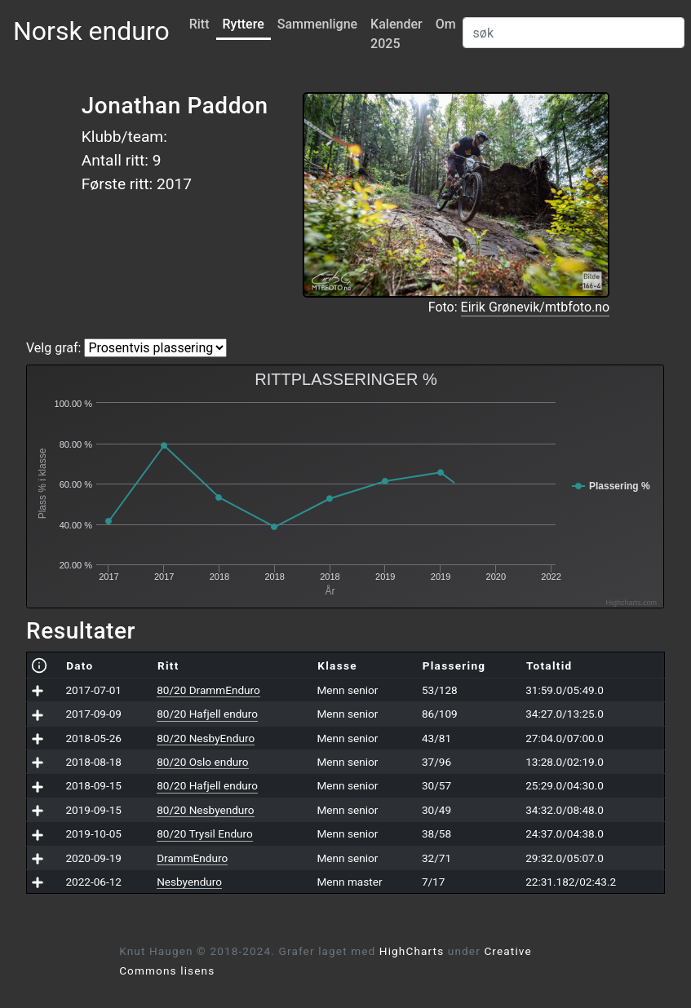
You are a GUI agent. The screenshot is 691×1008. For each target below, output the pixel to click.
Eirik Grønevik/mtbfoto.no (535, 307)
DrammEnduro (192, 857)
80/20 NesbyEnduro (206, 738)
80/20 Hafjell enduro (207, 713)
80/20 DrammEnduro (208, 689)
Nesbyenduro (189, 881)
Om (446, 24)
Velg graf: (53, 348)
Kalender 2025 (396, 33)
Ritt (199, 24)
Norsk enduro (91, 30)
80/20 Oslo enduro (202, 761)
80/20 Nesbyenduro (205, 809)
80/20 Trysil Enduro (205, 833)
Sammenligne (317, 24)
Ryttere (243, 24)
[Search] (573, 32)
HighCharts (411, 950)
